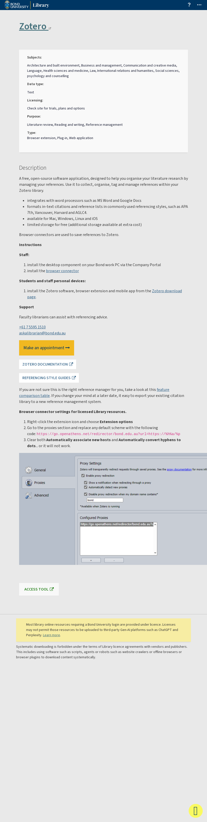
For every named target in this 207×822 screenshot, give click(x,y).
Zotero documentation (45, 364)
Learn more (51, 635)
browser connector (62, 271)
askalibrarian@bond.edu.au (42, 333)
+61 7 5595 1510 (32, 327)
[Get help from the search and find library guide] (189, 5)
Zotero (35, 26)
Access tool (36, 589)
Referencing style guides (46, 378)
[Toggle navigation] (199, 5)
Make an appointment (46, 348)
